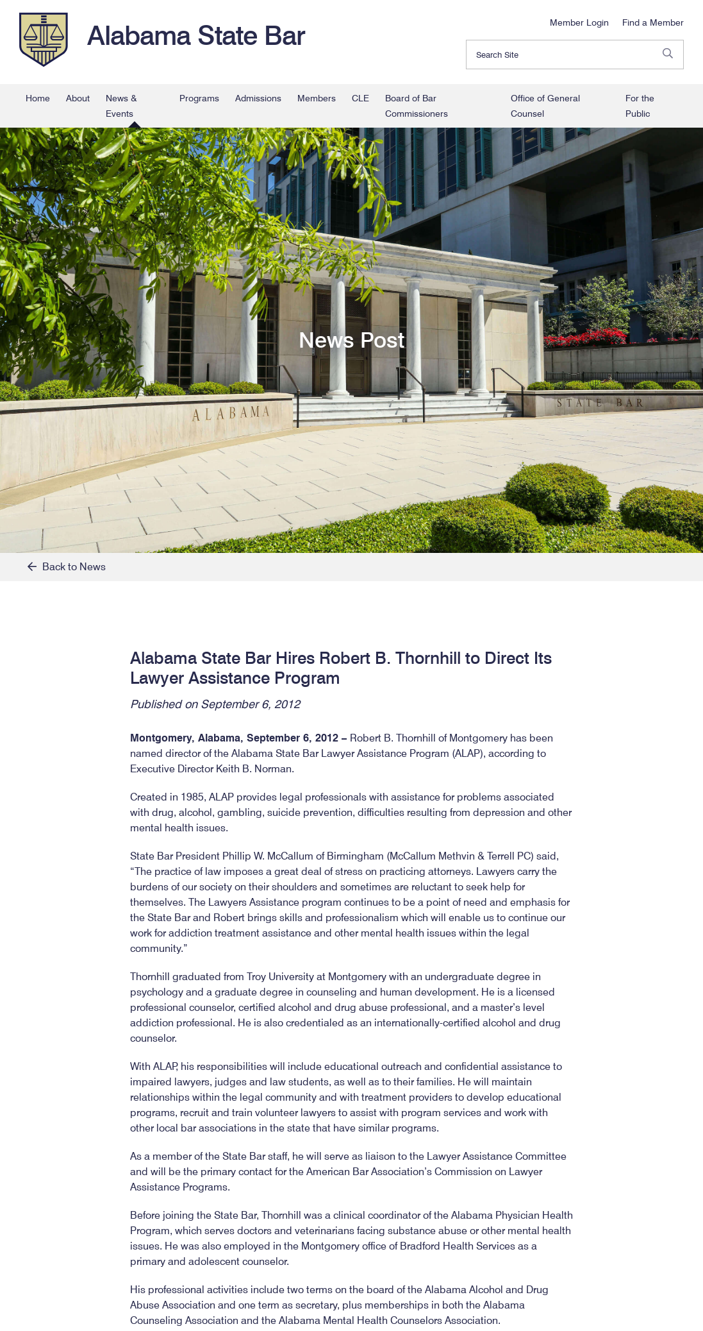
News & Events (121, 106)
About (78, 98)
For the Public (639, 106)
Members (316, 98)
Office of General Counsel (545, 106)
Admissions (258, 98)
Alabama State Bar (196, 35)
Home (38, 98)
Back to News (67, 567)
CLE (360, 98)
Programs (199, 98)
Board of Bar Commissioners (416, 106)
